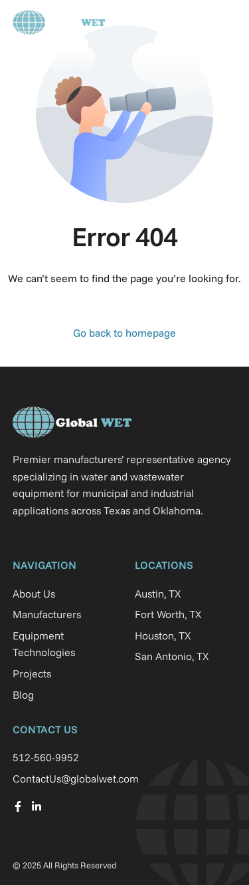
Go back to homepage (124, 332)
